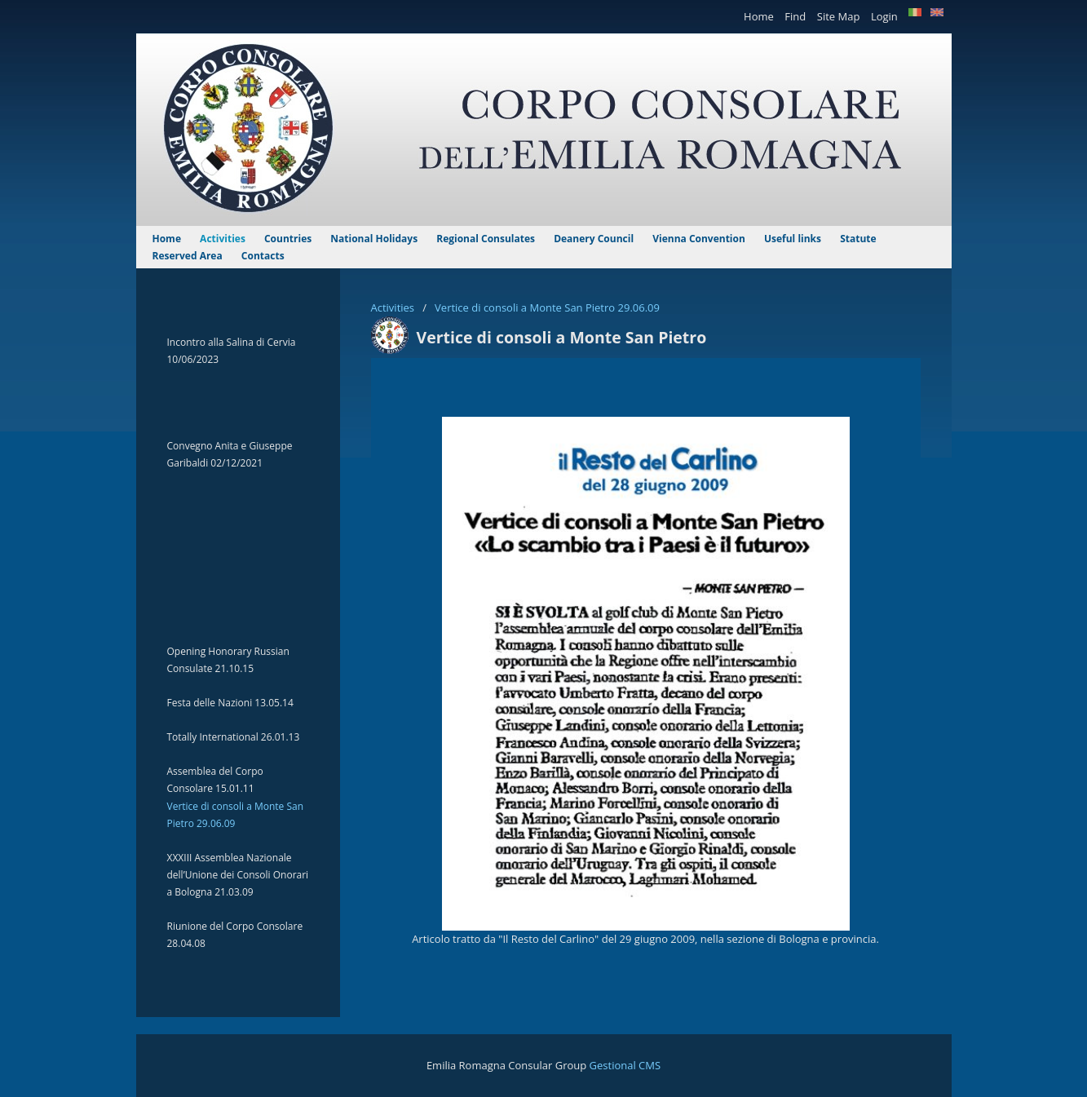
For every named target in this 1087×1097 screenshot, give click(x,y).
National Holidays (375, 238)
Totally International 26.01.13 (233, 737)
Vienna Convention (700, 238)
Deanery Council (595, 238)
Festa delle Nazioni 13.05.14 (230, 703)
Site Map (840, 16)
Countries (289, 238)
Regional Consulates (486, 238)
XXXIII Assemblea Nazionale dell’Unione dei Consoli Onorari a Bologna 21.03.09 (238, 875)
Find (796, 16)
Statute (858, 238)
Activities (394, 307)
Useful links (794, 238)
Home (760, 16)
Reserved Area (188, 256)
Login (885, 16)
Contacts (263, 256)
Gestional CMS (625, 1065)
